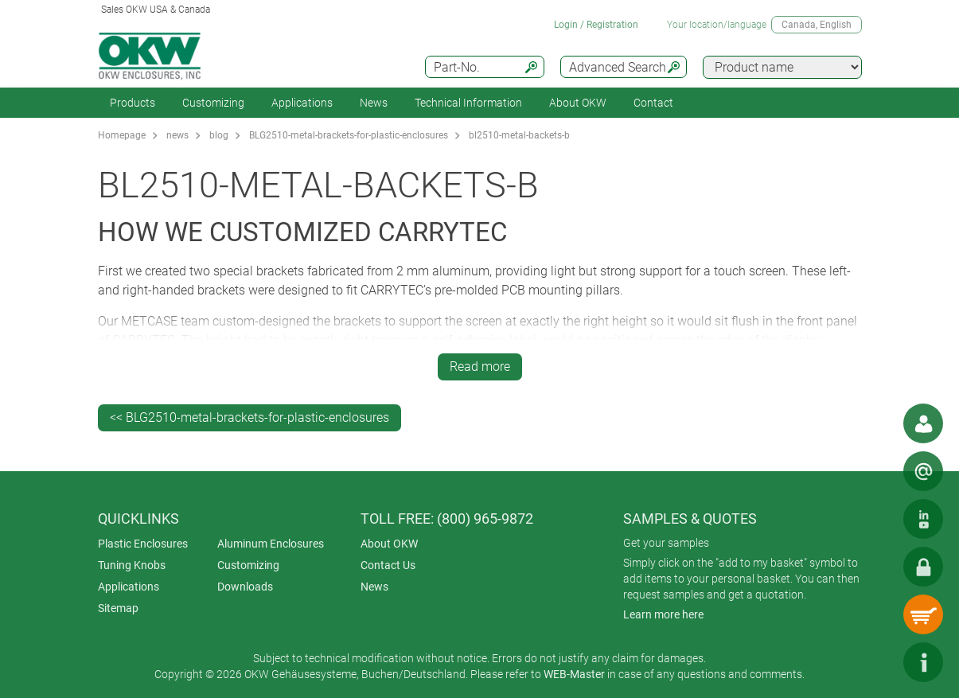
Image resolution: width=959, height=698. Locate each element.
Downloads (245, 586)
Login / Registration (596, 24)
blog (218, 135)
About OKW (389, 543)
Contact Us (388, 565)
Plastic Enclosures (143, 543)
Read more (480, 366)
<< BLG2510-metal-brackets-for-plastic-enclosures (249, 417)
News (374, 102)
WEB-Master (574, 674)
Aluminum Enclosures (270, 543)
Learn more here (663, 614)
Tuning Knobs (132, 565)
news (177, 135)
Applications (302, 102)
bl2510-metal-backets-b (519, 135)
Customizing (213, 102)
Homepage (122, 135)
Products (132, 102)
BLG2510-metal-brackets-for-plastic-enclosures (348, 135)
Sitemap (118, 608)
